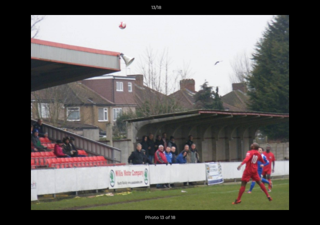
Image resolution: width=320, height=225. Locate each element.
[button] (294, 9)
